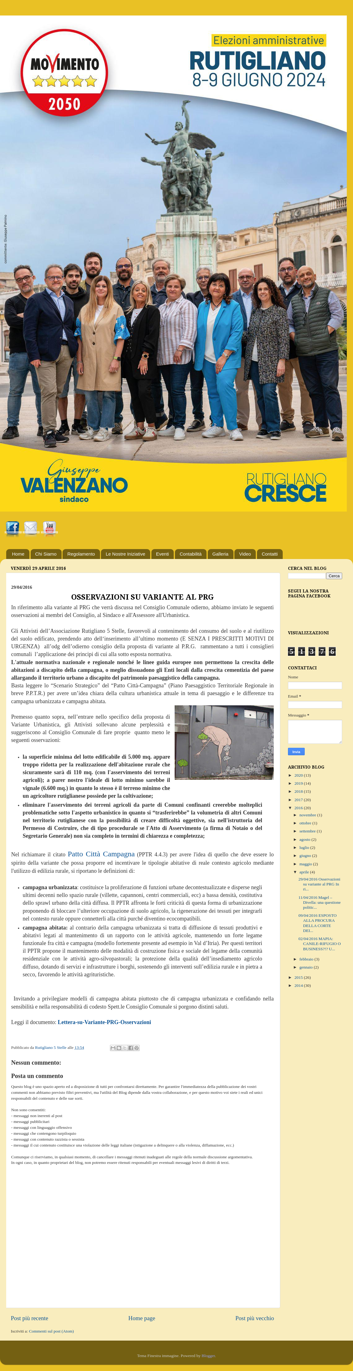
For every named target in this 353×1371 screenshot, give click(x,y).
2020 (299, 775)
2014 (299, 985)
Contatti (270, 554)
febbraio (306, 959)
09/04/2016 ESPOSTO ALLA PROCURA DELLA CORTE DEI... (318, 923)
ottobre (305, 823)
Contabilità (191, 554)
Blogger (208, 1355)
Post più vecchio (254, 1318)
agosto (305, 839)
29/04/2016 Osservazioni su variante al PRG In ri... (319, 884)
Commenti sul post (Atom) (51, 1331)
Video (245, 554)
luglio (304, 847)
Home (18, 554)
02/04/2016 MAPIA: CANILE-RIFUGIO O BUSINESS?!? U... (320, 943)
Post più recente (29, 1318)
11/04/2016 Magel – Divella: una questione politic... (320, 902)
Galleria (220, 554)
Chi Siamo (46, 554)
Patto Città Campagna (101, 854)
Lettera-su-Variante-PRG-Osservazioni (104, 1022)
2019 (299, 783)
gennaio (306, 967)
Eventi (162, 554)
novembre (308, 815)
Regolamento (81, 554)
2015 (299, 977)
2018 (299, 791)
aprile (304, 872)
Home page (142, 1318)
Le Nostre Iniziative (125, 554)
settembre (308, 831)
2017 (299, 799)
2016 (299, 807)
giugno (305, 855)
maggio (306, 864)
